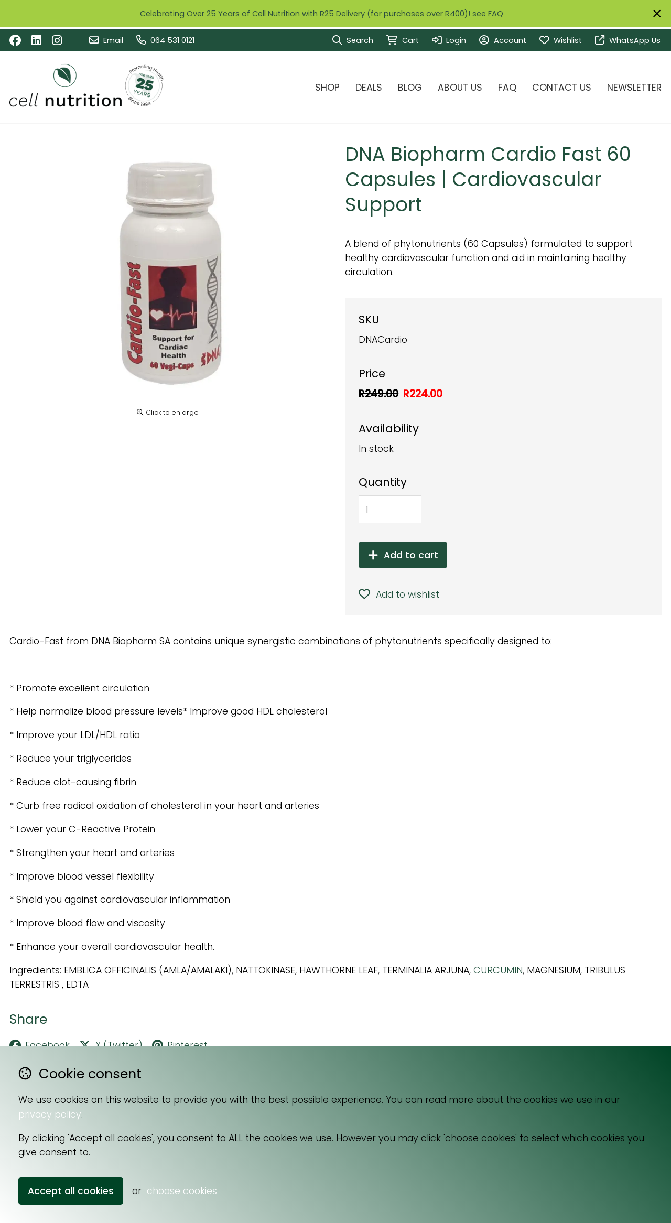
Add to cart (403, 554)
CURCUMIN (498, 970)
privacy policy (49, 1114)
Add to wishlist (399, 594)
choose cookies (182, 1190)
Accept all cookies (71, 1190)
